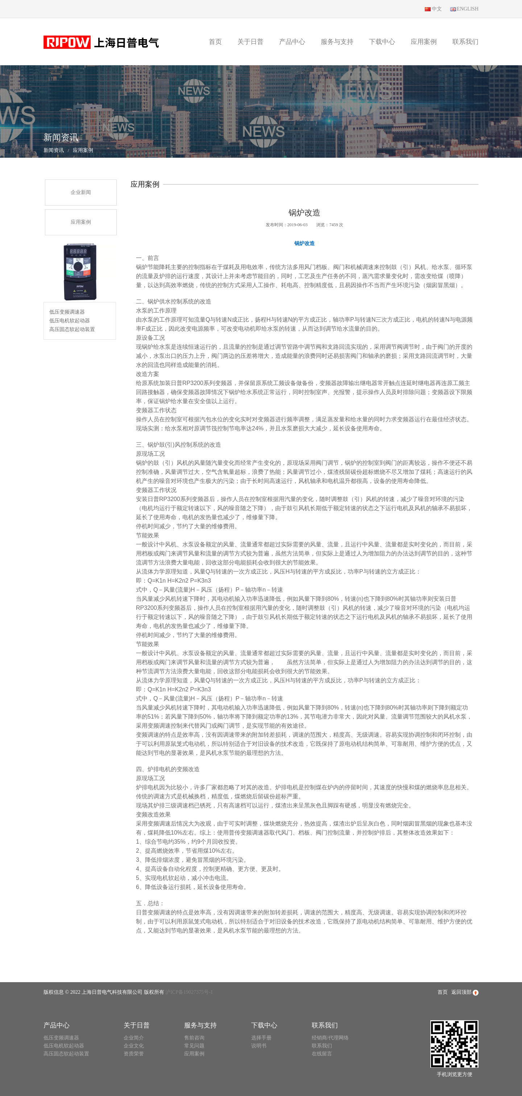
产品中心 (292, 41)
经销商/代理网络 (330, 1038)
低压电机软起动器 (69, 320)
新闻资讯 (54, 150)
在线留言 (322, 1053)
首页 (215, 41)
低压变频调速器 (67, 312)
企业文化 (134, 1046)
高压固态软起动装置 (72, 329)
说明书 (258, 1046)
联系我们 (465, 41)
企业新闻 (81, 192)
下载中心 (382, 41)
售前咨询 (194, 1038)
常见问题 (194, 1046)
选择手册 (261, 1038)
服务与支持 (337, 41)
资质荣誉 (134, 1053)
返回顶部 (465, 992)
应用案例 (424, 41)
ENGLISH (463, 9)
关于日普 (250, 41)
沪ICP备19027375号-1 (189, 992)
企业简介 (134, 1038)
